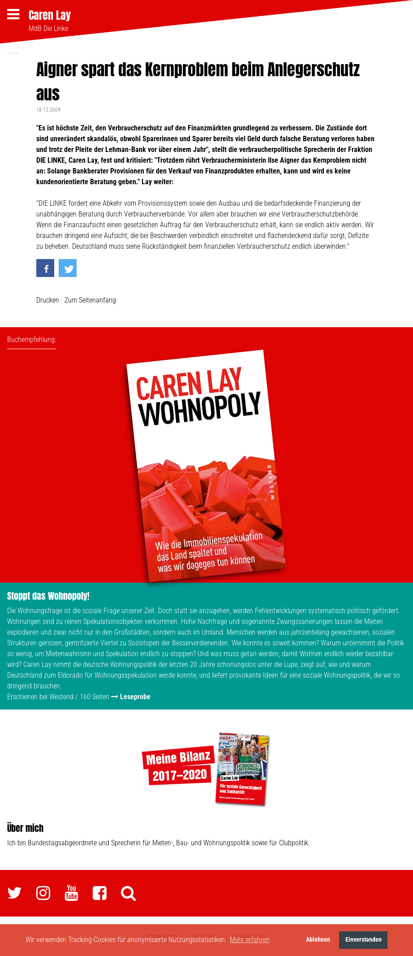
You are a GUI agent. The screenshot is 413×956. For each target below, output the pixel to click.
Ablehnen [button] (318, 939)
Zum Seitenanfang (90, 300)
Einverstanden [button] (363, 939)
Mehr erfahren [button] (250, 939)
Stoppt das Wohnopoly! (48, 596)
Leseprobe (135, 696)
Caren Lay (50, 15)
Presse (13, 52)
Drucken (47, 300)
